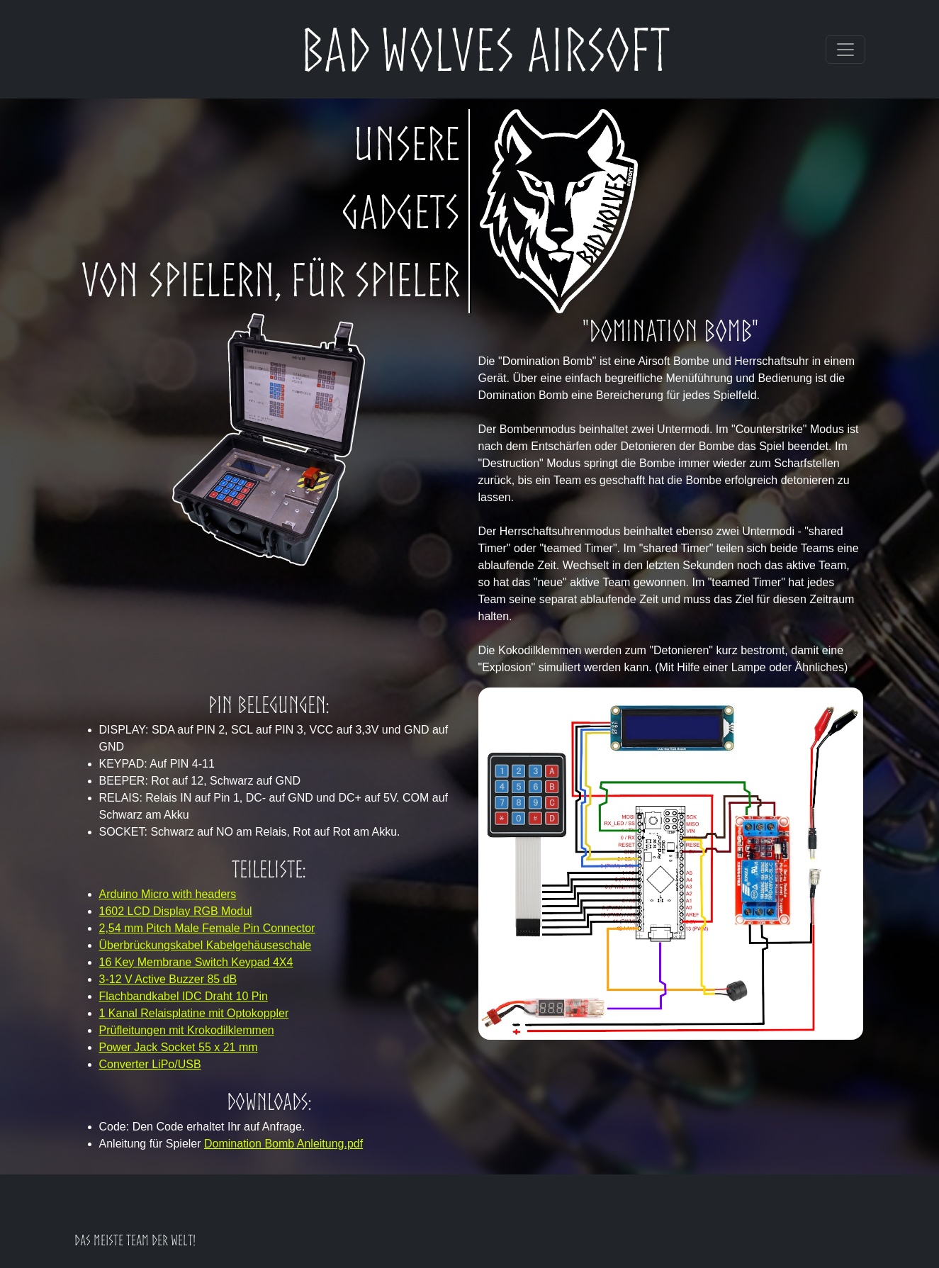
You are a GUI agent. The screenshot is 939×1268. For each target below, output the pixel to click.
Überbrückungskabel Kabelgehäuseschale (205, 945)
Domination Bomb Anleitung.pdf (283, 1144)
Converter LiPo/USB (150, 1064)
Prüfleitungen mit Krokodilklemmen (186, 1030)
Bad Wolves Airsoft (485, 49)
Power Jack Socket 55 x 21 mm (178, 1047)
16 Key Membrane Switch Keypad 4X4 (196, 962)
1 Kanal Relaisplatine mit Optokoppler (194, 1013)
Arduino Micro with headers (168, 894)
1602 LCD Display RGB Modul (175, 911)
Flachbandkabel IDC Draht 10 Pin (183, 996)
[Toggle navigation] (845, 49)
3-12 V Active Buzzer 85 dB (168, 979)
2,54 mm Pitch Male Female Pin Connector (207, 928)
